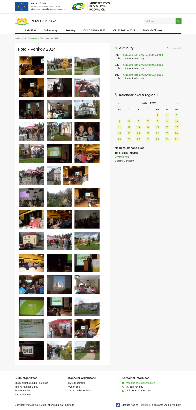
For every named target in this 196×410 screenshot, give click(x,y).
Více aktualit (174, 48)
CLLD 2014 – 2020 (96, 30)
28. (148, 139)
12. (129, 127)
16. (167, 127)
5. (129, 121)
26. (129, 139)
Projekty (72, 30)
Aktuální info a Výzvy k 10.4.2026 (143, 74)
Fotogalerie (33, 38)
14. (148, 127)
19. (129, 133)
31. (176, 139)
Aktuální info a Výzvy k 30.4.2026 (143, 55)
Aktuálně (32, 30)
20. (138, 133)
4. (120, 121)
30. (167, 139)
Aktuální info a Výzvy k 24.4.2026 (143, 64)
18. (120, 133)
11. (120, 127)
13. (138, 127)
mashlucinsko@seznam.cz (140, 383)
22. (157, 133)
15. (157, 127)
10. (176, 121)
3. (177, 115)
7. (148, 121)
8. (158, 121)
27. (138, 139)
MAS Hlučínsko (154, 30)
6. (139, 121)
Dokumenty (52, 30)
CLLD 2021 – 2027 (125, 30)
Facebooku (145, 405)
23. (167, 133)
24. (176, 133)
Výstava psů (122, 156)
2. (167, 115)
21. (148, 133)
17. (176, 127)
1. (158, 115)
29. (157, 139)
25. (120, 139)
